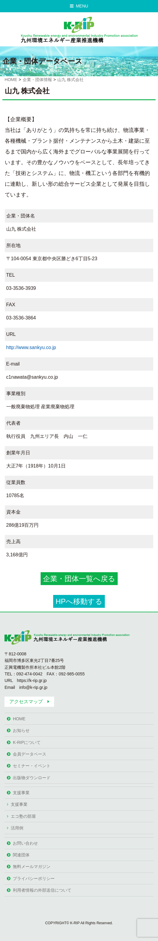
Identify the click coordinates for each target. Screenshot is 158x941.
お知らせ (21, 730)
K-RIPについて (27, 742)
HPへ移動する (79, 601)
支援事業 (21, 792)
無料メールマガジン (31, 866)
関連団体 (21, 854)
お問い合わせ (25, 843)
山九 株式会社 (70, 79)
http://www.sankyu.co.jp (31, 347)
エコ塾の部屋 (23, 816)
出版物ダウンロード (31, 777)
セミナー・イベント (31, 765)
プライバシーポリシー (34, 878)
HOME (11, 79)
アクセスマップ (26, 701)
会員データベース (29, 754)
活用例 (17, 828)
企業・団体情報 (37, 79)
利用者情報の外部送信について (42, 890)
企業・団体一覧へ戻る (79, 579)
